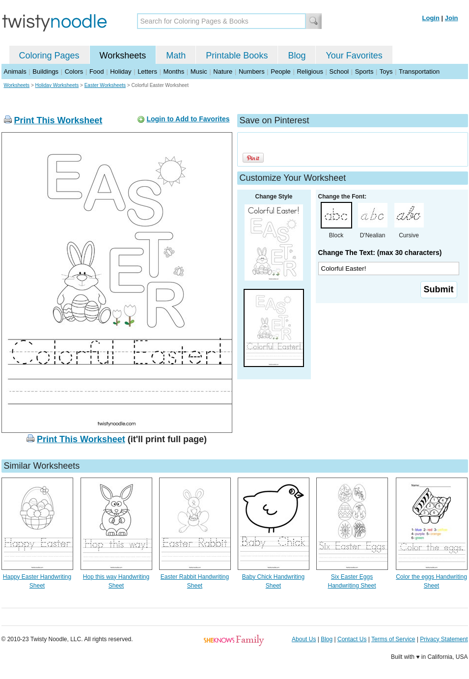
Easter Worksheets (105, 85)
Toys (386, 71)
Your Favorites (354, 55)
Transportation (419, 71)
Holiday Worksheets (57, 85)
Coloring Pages (49, 55)
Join (451, 18)
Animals (15, 71)
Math (176, 55)
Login (431, 18)
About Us (304, 639)
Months (174, 71)
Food (96, 71)
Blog (296, 55)
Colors (74, 71)
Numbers (252, 71)
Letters (147, 71)
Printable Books (237, 55)
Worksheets (123, 55)
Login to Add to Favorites (187, 119)
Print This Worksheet (58, 120)
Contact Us (351, 639)
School (339, 71)
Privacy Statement (444, 639)
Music (199, 71)
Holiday (120, 71)
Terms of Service (393, 639)
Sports (364, 71)
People (280, 71)
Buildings (45, 71)
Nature (222, 71)
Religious (310, 71)
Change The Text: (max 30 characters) (380, 252)
